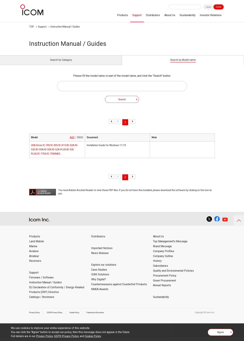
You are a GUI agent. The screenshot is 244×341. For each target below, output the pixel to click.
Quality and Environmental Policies (173, 274)
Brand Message (162, 250)
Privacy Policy (35, 316)
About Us (169, 15)
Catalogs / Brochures (41, 300)
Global (218, 7)
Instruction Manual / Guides (65, 26)
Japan (208, 7)
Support (137, 15)
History (157, 264)
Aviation (34, 255)
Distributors (153, 15)
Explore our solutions (103, 268)
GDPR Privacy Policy (58, 316)
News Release (100, 256)
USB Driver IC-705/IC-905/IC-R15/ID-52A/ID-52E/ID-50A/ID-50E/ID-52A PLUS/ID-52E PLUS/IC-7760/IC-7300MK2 (54, 153)
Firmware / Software (41, 281)
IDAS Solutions (100, 278)
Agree (220, 333)
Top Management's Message (170, 245)
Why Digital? (98, 283)
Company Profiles (163, 255)
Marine (33, 250)
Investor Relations (210, 15)
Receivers (35, 264)
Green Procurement (164, 284)
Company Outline (163, 259)
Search (122, 103)
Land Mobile (36, 245)
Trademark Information (105, 316)
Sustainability (188, 15)
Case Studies (99, 273)
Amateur (34, 259)
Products (122, 15)
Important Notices (102, 252)
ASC (72, 141)
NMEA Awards (99, 293)
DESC (80, 141)
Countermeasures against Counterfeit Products (119, 288)
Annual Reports (162, 289)
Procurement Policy (164, 279)
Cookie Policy (81, 316)
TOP (31, 26)
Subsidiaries (160, 269)
